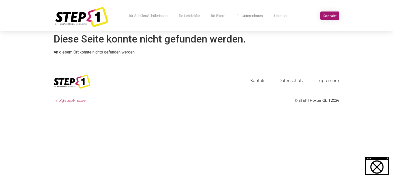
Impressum (327, 80)
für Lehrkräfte (189, 16)
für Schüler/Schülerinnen (148, 16)
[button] (377, 166)
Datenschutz (291, 80)
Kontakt (258, 80)
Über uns (281, 16)
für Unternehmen (250, 16)
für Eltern (218, 16)
